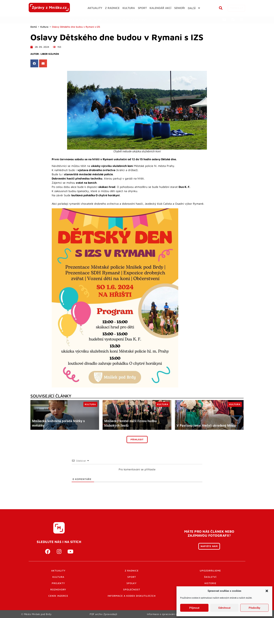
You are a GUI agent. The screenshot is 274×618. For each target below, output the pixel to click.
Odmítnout (224, 607)
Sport (131, 576)
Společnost (131, 589)
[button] (267, 591)
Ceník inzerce (58, 595)
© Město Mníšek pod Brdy (36, 614)
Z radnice (132, 570)
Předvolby (254, 607)
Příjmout (194, 607)
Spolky (132, 583)
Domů (33, 26)
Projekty (58, 583)
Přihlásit (137, 439)
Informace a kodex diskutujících (132, 595)
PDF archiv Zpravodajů (103, 614)
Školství (210, 576)
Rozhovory (58, 589)
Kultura (44, 26)
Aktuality (58, 570)
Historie (210, 583)
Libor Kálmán (50, 53)
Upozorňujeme (210, 570)
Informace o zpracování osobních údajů (170, 614)
